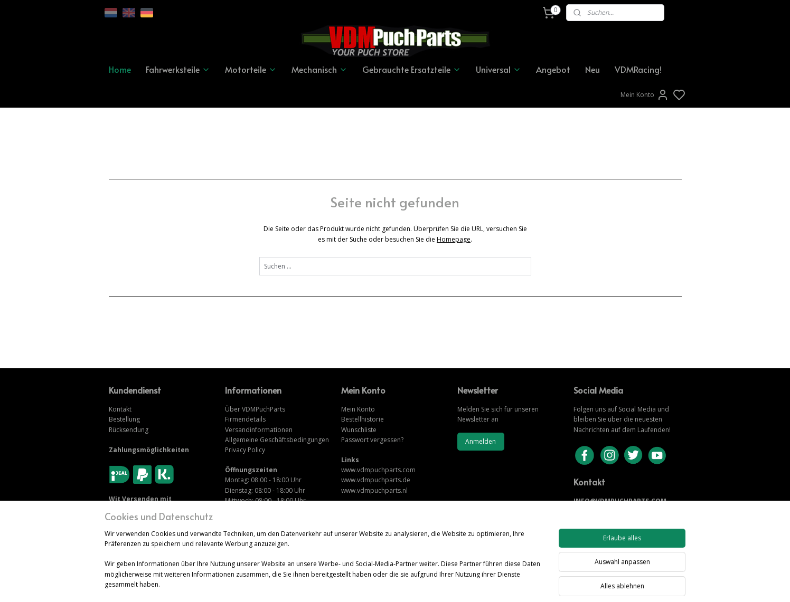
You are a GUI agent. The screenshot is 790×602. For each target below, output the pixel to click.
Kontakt (120, 409)
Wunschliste (359, 429)
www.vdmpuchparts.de (375, 479)
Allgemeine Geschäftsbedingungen (277, 439)
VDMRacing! (638, 69)
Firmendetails (245, 419)
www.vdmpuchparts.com (378, 469)
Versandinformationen (259, 429)
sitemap (431, 583)
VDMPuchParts (262, 409)
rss (453, 583)
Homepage (454, 239)
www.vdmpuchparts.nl (374, 490)
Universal (498, 69)
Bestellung (124, 419)
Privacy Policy (245, 449)
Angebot (553, 69)
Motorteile (251, 69)
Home (120, 69)
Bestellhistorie (362, 419)
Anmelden (480, 441)
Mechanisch (319, 69)
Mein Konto (644, 95)
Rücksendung (128, 429)
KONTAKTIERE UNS (603, 511)
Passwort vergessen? (372, 439)
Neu (592, 69)
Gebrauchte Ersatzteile (411, 69)
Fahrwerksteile (178, 69)
